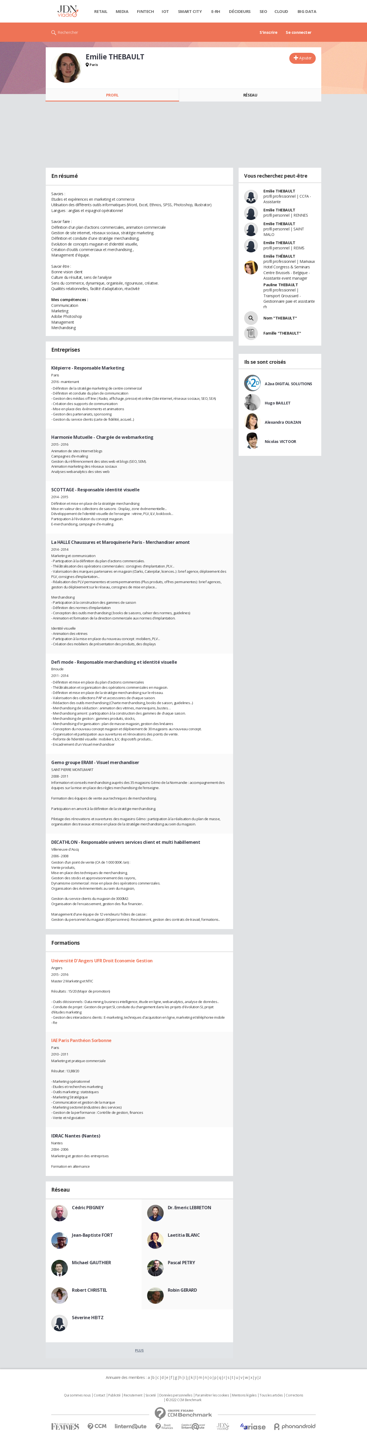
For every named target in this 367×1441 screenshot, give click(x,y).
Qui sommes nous (77, 1395)
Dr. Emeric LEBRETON (189, 1208)
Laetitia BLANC (184, 1235)
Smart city (190, 11)
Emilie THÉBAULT (279, 256)
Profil (112, 95)
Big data (307, 11)
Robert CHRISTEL (89, 1290)
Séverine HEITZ (87, 1318)
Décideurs (239, 11)
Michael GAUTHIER (91, 1263)
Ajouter (305, 57)
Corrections (294, 1395)
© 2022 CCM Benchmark (183, 1400)
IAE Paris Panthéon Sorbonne (81, 1040)
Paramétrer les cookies (212, 1395)
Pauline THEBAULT (280, 284)
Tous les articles (271, 1395)
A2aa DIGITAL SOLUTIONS (288, 383)
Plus (139, 1350)
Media (122, 11)
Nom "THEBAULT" (280, 318)
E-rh (215, 11)
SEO (263, 11)
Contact (99, 1395)
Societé (150, 1395)
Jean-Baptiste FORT (92, 1235)
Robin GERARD (182, 1290)
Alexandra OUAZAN (283, 422)
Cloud (281, 11)
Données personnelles (175, 1395)
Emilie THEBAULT (279, 191)
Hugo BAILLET (278, 403)
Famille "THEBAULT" (282, 333)
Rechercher (68, 32)
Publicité (114, 1395)
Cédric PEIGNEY (88, 1208)
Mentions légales (244, 1395)
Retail (100, 11)
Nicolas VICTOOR (280, 441)
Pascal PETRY (181, 1263)
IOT (165, 11)
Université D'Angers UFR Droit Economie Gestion (102, 961)
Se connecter (299, 32)
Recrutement (133, 1395)
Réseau (250, 95)
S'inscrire (268, 32)
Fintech (145, 11)
